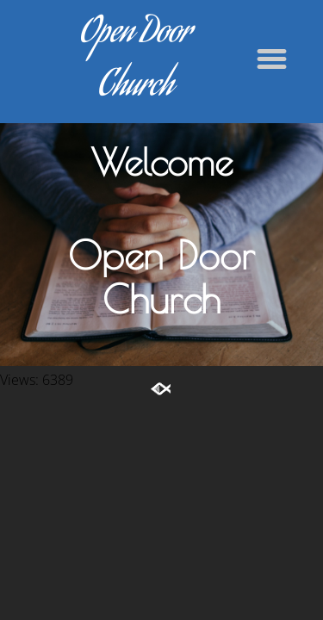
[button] (272, 59)
